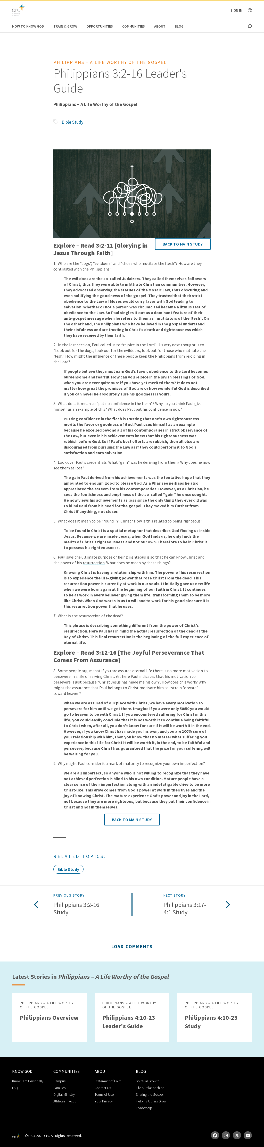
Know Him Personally (27, 1081)
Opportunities (99, 26)
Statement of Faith (108, 1081)
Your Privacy (104, 1101)
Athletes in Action (65, 1101)
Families (59, 1087)
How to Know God (28, 26)
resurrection (94, 562)
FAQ (15, 1087)
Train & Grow (65, 26)
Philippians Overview (49, 1018)
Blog (179, 26)
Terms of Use (104, 1094)
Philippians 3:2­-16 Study (76, 908)
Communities (133, 26)
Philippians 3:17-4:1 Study (184, 908)
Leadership (144, 1108)
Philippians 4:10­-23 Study (211, 1022)
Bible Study (72, 122)
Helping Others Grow (151, 1101)
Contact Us (103, 1087)
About (160, 26)
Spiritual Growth (147, 1081)
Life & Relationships (150, 1087)
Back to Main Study (183, 244)
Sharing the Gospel (149, 1094)
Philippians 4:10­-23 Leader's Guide (128, 1022)
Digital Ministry (64, 1094)
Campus (59, 1081)
